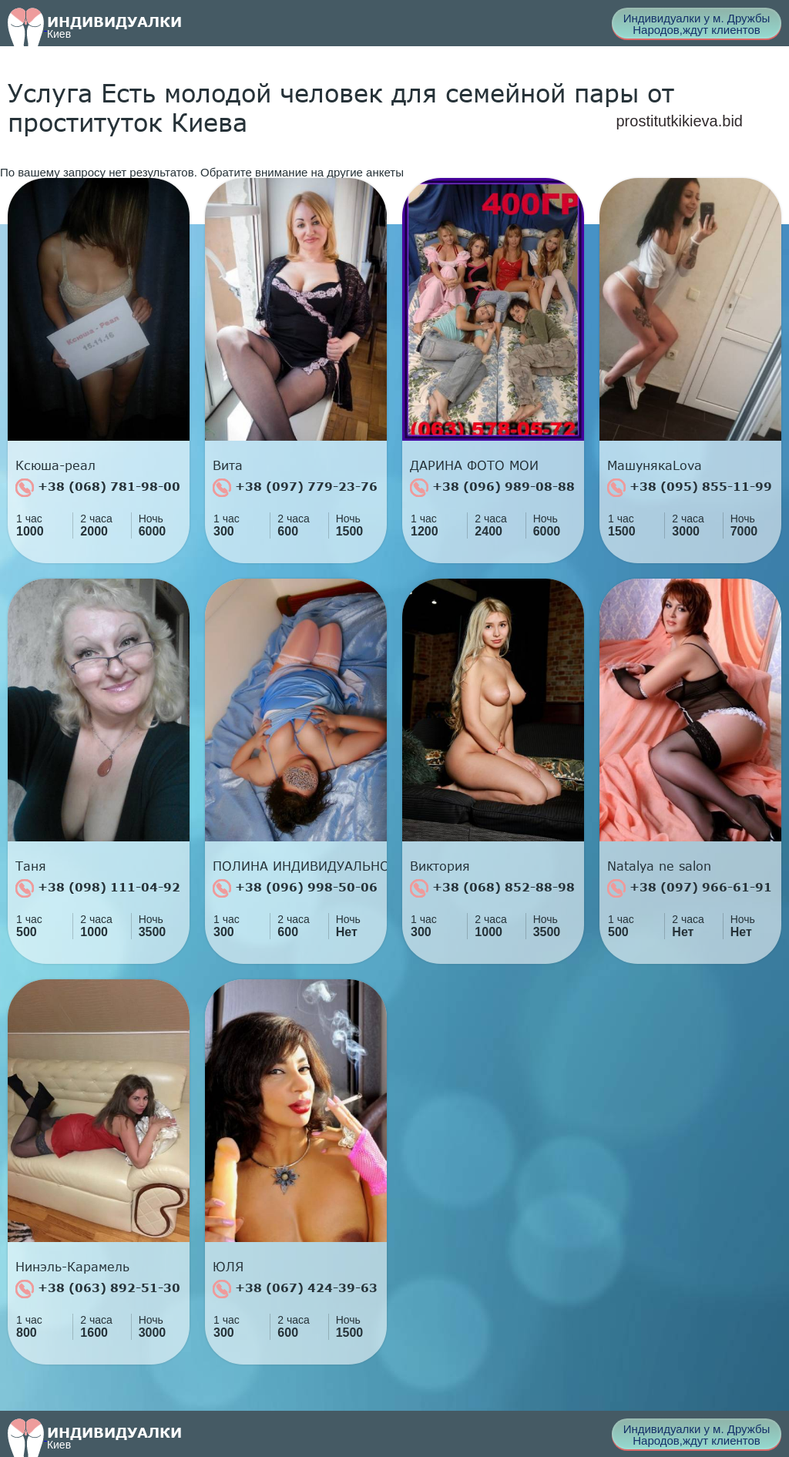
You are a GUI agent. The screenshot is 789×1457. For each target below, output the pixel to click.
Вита (228, 465)
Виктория (440, 866)
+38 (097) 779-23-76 (295, 487)
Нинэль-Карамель (72, 1267)
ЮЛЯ (228, 1267)
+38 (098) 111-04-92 (97, 888)
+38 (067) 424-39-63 (295, 1289)
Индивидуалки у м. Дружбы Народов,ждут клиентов (697, 24)
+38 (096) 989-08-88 (492, 487)
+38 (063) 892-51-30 (97, 1289)
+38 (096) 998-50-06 (295, 888)
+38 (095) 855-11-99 (689, 487)
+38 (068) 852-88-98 (492, 888)
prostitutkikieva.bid (679, 120)
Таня (30, 866)
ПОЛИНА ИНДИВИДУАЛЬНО (300, 866)
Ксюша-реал (55, 465)
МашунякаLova (654, 465)
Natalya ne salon (659, 866)
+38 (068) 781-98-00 (97, 487)
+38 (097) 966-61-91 (689, 888)
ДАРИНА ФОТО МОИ (474, 465)
